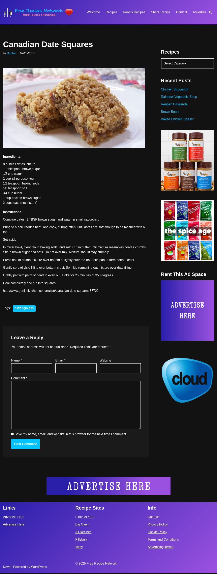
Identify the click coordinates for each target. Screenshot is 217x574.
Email (60, 361)
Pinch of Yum (84, 517)
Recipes (111, 12)
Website (105, 361)
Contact (181, 12)
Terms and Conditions (163, 540)
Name (16, 361)
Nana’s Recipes (134, 12)
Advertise (199, 12)
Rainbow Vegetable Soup (179, 97)
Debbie (11, 53)
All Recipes (83, 533)
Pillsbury (81, 540)
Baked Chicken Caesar (177, 119)
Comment (19, 378)
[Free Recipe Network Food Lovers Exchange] (38, 12)
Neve (6, 567)
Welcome (93, 12)
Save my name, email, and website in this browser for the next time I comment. (70, 434)
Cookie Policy (157, 533)
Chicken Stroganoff (174, 89)
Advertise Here (13, 517)
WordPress (39, 567)
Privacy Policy (158, 525)
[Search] (210, 12)
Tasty (79, 547)
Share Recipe (160, 12)
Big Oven (82, 525)
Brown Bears (170, 112)
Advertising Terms (160, 547)
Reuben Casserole (174, 104)
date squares (24, 309)
